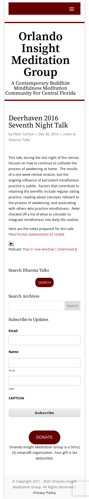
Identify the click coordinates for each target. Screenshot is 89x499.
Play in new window (38, 249)
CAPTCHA (16, 398)
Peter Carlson (24, 134)
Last (11, 388)
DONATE (44, 437)
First (12, 370)
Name (13, 352)
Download (66, 249)
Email (13, 331)
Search (44, 282)
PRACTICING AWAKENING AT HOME (37, 234)
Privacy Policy (44, 492)
